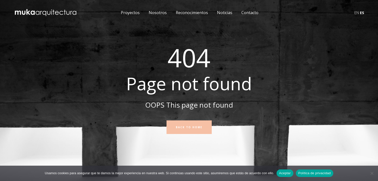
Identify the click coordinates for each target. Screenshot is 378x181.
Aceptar (285, 173)
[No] (371, 173)
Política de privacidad (314, 173)
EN (356, 12)
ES (362, 12)
